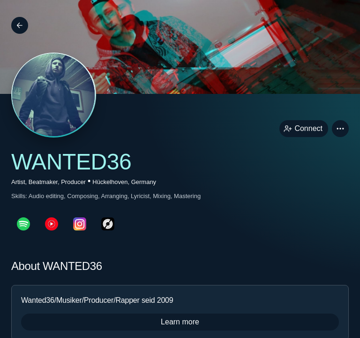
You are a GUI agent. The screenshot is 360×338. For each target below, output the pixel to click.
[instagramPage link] (80, 224)
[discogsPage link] (108, 224)
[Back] (19, 25)
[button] (340, 128)
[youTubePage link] (51, 224)
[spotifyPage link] (23, 224)
